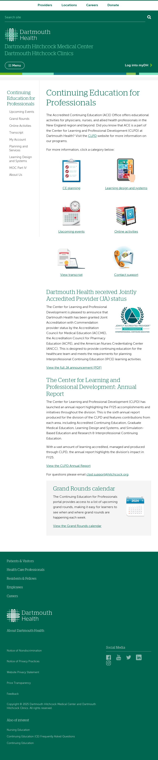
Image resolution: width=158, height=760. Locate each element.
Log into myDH (136, 65)
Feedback (13, 694)
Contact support (126, 275)
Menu (16, 65)
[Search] (149, 18)
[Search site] (75, 18)
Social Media (115, 647)
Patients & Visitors (20, 561)
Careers (92, 5)
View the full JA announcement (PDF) (74, 368)
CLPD (92, 136)
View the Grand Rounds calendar (77, 526)
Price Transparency (19, 683)
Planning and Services (18, 148)
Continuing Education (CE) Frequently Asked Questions (41, 736)
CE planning (71, 188)
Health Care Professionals (25, 569)
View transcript (71, 275)
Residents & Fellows (21, 578)
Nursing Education (18, 730)
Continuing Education (20, 743)
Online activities (126, 231)
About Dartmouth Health (25, 630)
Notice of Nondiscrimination (24, 650)
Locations (69, 5)
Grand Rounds (19, 118)
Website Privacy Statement (23, 672)
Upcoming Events (21, 111)
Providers (45, 5)
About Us (15, 174)
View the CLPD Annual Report (68, 466)
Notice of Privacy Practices (23, 661)
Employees (15, 587)
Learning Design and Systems (20, 159)
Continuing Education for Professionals (21, 98)
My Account (17, 139)
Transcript (16, 132)
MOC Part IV (18, 167)
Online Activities (20, 125)
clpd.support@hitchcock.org (107, 474)
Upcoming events (71, 231)
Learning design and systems (126, 188)
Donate (113, 5)
